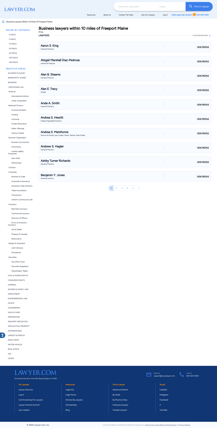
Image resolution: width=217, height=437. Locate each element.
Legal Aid (70, 389)
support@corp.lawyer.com (164, 376)
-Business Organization (17, 138)
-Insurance (12, 204)
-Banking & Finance (15, 105)
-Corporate (12, 172)
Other (11, 358)
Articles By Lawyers (74, 400)
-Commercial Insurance (18, 213)
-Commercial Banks (17, 110)
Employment (14, 294)
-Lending (13, 114)
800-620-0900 (192, 376)
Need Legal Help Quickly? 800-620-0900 (190, 15)
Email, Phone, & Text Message (165, 425)
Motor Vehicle (15, 344)
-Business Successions (18, 142)
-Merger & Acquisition (16, 243)
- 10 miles (12, 44)
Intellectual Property (19, 326)
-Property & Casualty (17, 234)
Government (14, 308)
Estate (11, 303)
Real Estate (13, 349)
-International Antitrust (18, 96)
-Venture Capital (16, 133)
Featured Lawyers (120, 405)
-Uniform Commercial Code (20, 200)
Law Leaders (24, 410)
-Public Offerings (16, 128)
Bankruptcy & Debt (17, 78)
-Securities (12, 257)
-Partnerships (15, 163)
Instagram (164, 395)
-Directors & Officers (17, 218)
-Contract (12, 167)
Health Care (14, 312)
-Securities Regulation (18, 266)
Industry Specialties (18, 321)
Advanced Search (120, 389)
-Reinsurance (14, 239)
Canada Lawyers (120, 410)
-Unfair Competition (17, 101)
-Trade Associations (17, 190)
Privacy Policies (184, 425)
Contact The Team (126, 15)
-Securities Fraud (16, 262)
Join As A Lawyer (148, 15)
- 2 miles (12, 35)
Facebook (164, 400)
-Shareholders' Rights (18, 271)
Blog (68, 410)
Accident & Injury (16, 73)
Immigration (14, 317)
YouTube (163, 410)
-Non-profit (14, 158)
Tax (9, 354)
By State (116, 395)
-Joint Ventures (15, 248)
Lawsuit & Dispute (16, 335)
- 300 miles (13, 62)
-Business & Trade (16, 176)
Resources (91, 15)
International (15, 331)
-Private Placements (17, 124)
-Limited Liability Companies (16, 152)
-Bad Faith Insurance (17, 209)
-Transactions (15, 195)
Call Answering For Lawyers (31, 400)
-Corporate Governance (19, 181)
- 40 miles (12, 53)
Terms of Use (149, 425)
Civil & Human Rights (18, 275)
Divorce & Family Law (18, 289)
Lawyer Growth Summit (29, 405)
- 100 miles (13, 58)
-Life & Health (15, 229)
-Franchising (14, 147)
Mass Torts (13, 340)
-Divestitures (14, 252)
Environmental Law (17, 298)
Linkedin (163, 389)
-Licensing (13, 119)
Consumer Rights (16, 280)
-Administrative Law (16, 87)
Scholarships (71, 405)
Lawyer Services (26, 389)
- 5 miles (12, 39)
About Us (107, 15)
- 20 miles (12, 48)
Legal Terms (71, 395)
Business (12, 82)
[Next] (138, 188)
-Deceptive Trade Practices (20, 186)
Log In (165, 15)
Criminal (12, 285)
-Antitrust (12, 91)
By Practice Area (120, 400)
